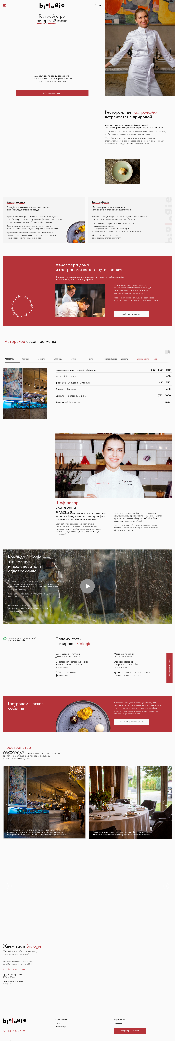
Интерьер (118, 1016)
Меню (57, 1016)
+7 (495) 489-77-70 (14, 1023)
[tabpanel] (87, 386)
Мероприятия (119, 1012)
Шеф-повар (60, 1019)
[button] (52, 93)
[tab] (13, 353)
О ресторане (61, 1012)
